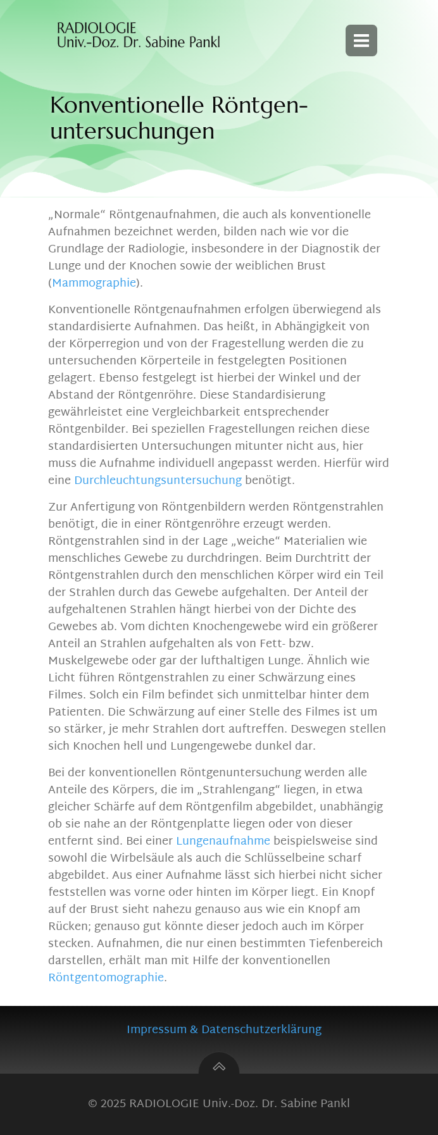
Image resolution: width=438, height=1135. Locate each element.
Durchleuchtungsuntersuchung (158, 481)
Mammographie (94, 283)
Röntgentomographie (106, 978)
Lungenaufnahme (223, 841)
